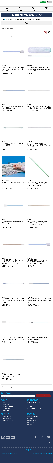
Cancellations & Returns (34, 408)
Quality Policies (6, 416)
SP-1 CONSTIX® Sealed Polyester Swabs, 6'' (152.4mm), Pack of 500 (39, 107)
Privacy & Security (7, 418)
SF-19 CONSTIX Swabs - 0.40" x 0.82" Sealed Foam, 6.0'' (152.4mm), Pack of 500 (12, 261)
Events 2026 (5, 410)
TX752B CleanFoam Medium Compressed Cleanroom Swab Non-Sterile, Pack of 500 (37, 184)
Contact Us (5, 404)
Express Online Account (34, 402)
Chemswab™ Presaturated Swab (13, 182)
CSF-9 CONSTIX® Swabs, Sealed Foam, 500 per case (13, 107)
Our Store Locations (7, 406)
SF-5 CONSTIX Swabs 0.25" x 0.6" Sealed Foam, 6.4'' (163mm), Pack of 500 (13, 300)
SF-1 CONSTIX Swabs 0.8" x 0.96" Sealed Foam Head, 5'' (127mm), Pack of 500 (13, 69)
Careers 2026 (5, 408)
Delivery (30, 406)
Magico (37, 453)
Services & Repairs (32, 420)
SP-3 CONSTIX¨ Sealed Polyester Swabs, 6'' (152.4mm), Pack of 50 (13, 338)
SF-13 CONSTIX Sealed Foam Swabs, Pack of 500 (37, 338)
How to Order (31, 404)
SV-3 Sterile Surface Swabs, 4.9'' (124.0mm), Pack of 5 (13, 222)
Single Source (31, 422)
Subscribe (43, 396)
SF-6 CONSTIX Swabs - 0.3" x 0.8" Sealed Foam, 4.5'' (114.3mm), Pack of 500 (39, 300)
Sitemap (30, 424)
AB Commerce (49, 453)
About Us (4, 402)
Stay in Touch (6, 393)
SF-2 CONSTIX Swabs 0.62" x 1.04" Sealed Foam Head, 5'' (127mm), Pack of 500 (37, 261)
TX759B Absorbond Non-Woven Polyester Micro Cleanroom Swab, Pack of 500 (38, 69)
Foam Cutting (31, 418)
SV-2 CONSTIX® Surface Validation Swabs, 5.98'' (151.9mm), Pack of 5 (39, 145)
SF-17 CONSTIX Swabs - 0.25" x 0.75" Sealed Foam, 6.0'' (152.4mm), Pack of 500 (38, 222)
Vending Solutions (32, 416)
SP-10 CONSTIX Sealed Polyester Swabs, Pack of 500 (13, 376)
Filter (26, 23)
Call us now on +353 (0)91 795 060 (26, 450)
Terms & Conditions (7, 420)
